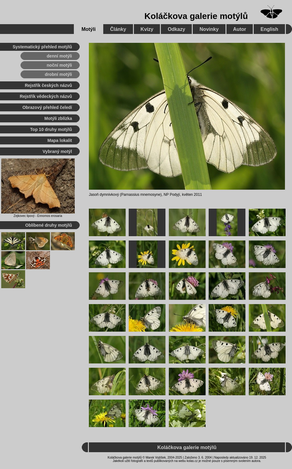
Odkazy (176, 29)
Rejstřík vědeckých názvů (46, 96)
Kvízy (147, 29)
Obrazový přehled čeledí (47, 107)
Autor (239, 29)
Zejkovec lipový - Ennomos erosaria (37, 216)
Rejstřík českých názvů (48, 85)
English (269, 29)
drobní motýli (58, 74)
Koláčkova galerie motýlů (196, 16)
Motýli (89, 29)
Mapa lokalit (59, 140)
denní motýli (59, 56)
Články (118, 29)
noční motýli (59, 65)
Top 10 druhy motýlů (51, 129)
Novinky (208, 29)
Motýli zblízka (58, 118)
